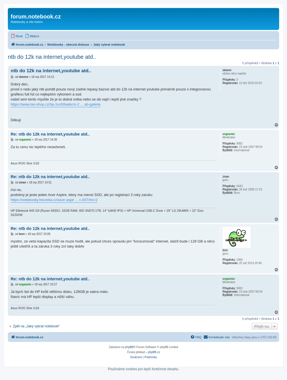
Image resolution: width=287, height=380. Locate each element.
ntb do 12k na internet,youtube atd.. (52, 57)
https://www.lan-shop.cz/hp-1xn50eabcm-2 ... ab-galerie (56, 104)
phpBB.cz (154, 352)
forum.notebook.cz (36, 16)
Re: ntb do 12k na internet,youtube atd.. (50, 134)
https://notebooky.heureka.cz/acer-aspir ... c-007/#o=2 (54, 200)
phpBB (129, 347)
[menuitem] (17, 36)
